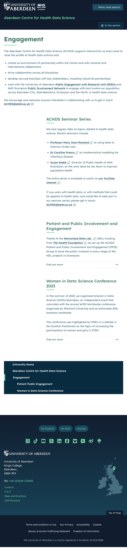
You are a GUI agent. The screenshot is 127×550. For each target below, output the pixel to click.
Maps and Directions (15, 498)
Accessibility (83, 527)
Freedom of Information (86, 534)
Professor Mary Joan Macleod (69, 143)
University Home (23, 366)
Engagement (21, 379)
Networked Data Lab (78, 239)
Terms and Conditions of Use (41, 527)
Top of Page (115, 515)
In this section (111, 26)
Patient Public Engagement (34, 386)
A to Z (7, 494)
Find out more (55, 265)
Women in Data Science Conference (40, 392)
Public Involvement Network (46, 89)
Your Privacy (66, 527)
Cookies (97, 527)
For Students (46, 431)
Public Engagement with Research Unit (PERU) (86, 85)
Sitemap (83, 431)
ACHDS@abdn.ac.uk (17, 104)
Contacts (9, 490)
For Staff (66, 431)
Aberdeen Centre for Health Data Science (41, 18)
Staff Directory (12, 503)
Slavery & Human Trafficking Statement (49, 534)
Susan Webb (58, 163)
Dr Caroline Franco (62, 153)
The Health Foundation (68, 243)
